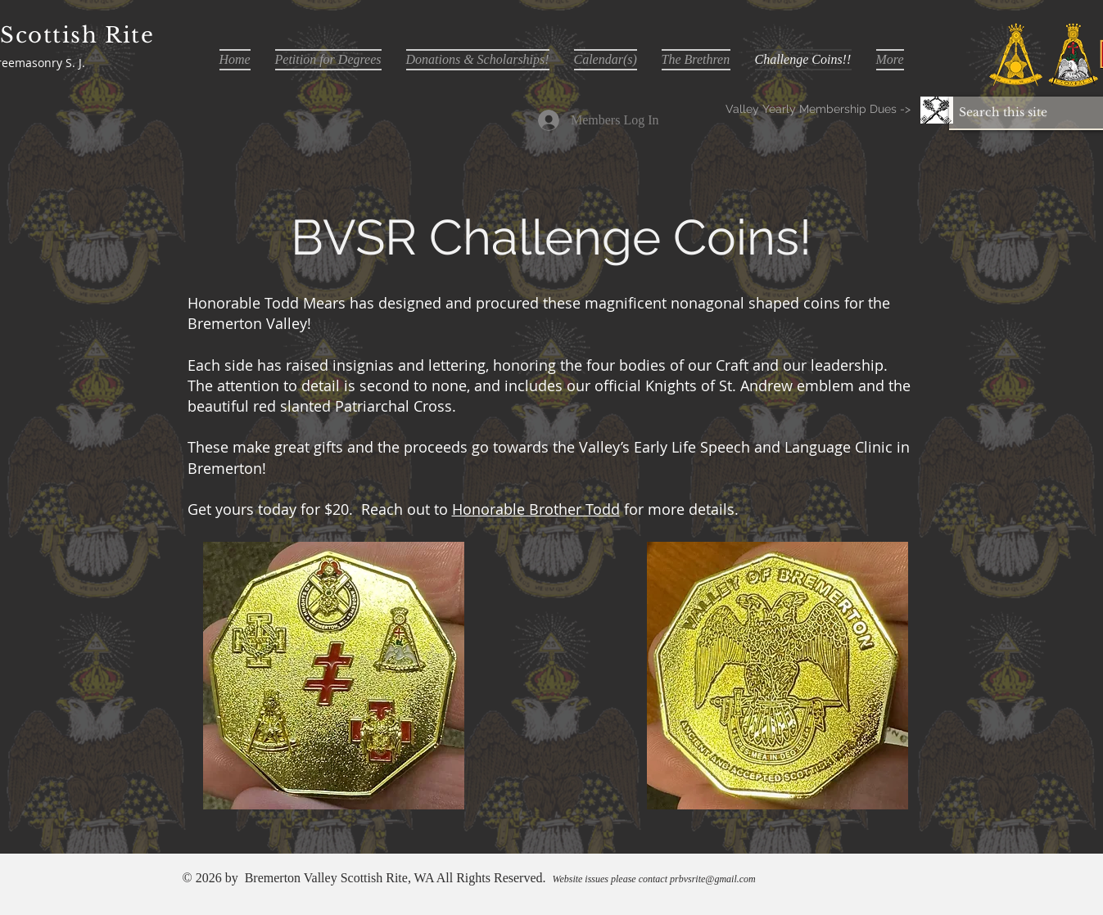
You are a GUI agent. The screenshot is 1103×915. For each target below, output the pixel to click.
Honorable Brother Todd (536, 509)
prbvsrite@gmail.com (713, 879)
